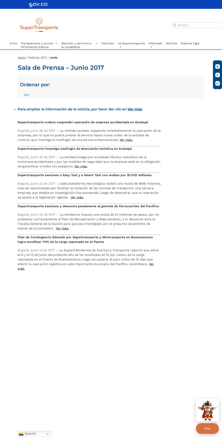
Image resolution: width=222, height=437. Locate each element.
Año (28, 96)
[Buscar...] (197, 25)
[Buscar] (175, 25)
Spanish (27, 434)
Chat (207, 428)
